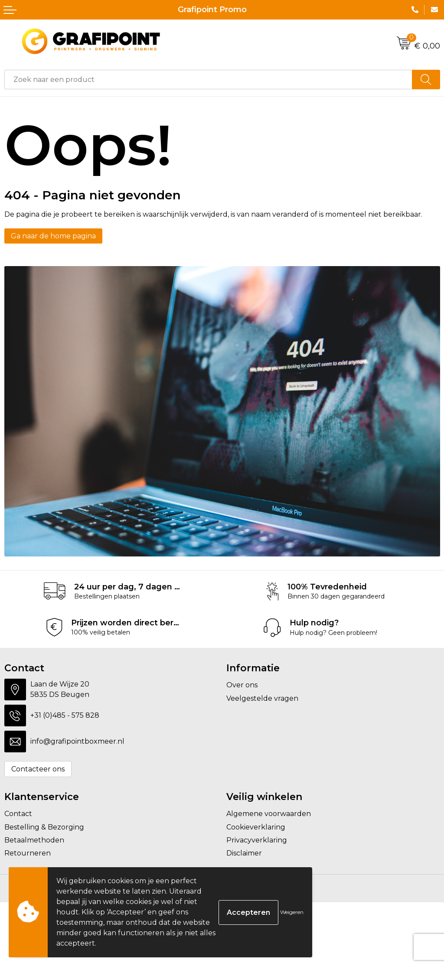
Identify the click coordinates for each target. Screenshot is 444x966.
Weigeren (292, 912)
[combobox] (208, 79)
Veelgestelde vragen (262, 698)
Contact (18, 814)
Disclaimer (244, 853)
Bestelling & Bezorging (44, 827)
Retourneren (27, 853)
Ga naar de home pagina (53, 236)
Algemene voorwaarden (268, 814)
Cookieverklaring (255, 827)
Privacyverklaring (256, 840)
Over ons (242, 685)
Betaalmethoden (34, 840)
